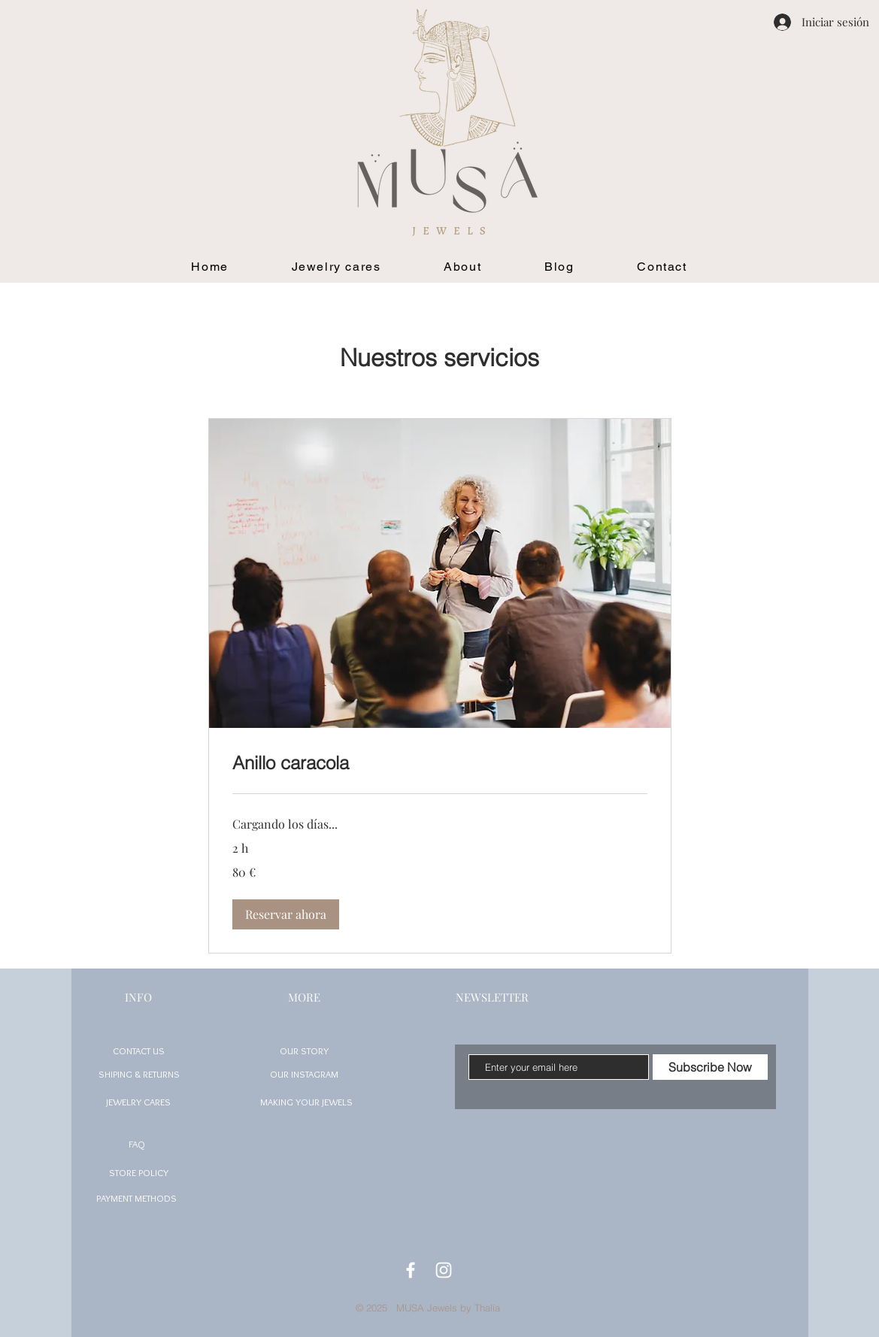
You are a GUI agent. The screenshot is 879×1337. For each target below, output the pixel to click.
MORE (304, 997)
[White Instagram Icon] (443, 1270)
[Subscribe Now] (710, 1067)
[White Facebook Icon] (410, 1270)
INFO (138, 997)
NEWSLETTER (492, 997)
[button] (285, 914)
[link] (439, 763)
